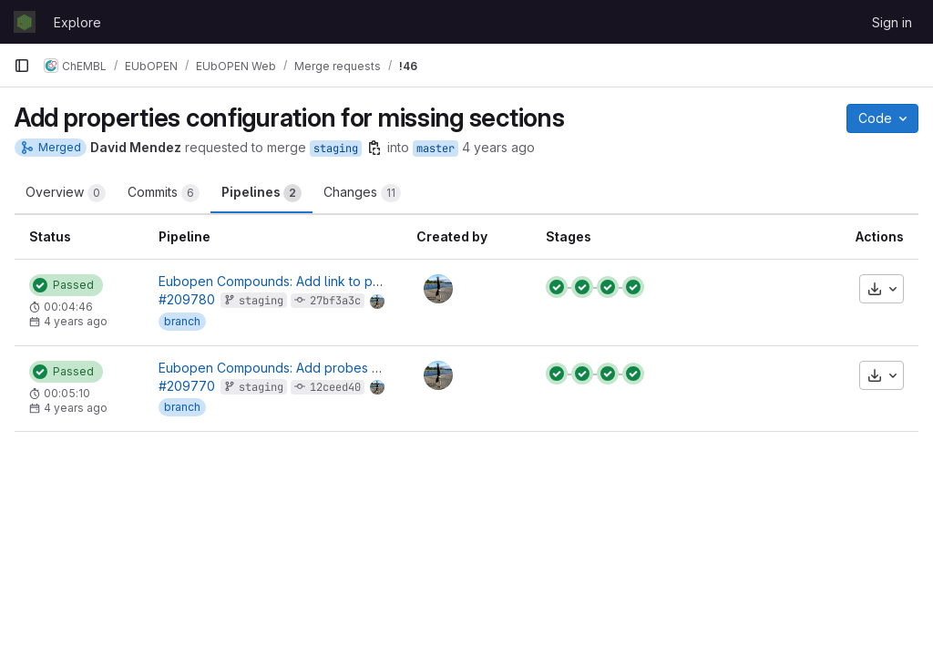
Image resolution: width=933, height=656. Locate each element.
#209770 (187, 386)
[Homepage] (24, 21)
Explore (77, 22)
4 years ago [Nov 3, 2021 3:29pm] (498, 147)
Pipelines (261, 193)
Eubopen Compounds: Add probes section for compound (332, 367)
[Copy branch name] (374, 148)
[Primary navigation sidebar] (21, 65)
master (435, 148)
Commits (164, 193)
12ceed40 (335, 387)
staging (335, 148)
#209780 (187, 299)
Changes (362, 193)
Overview (66, 193)
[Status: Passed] (66, 285)
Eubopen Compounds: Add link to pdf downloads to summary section (367, 281)
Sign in (892, 22)
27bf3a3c (335, 300)
